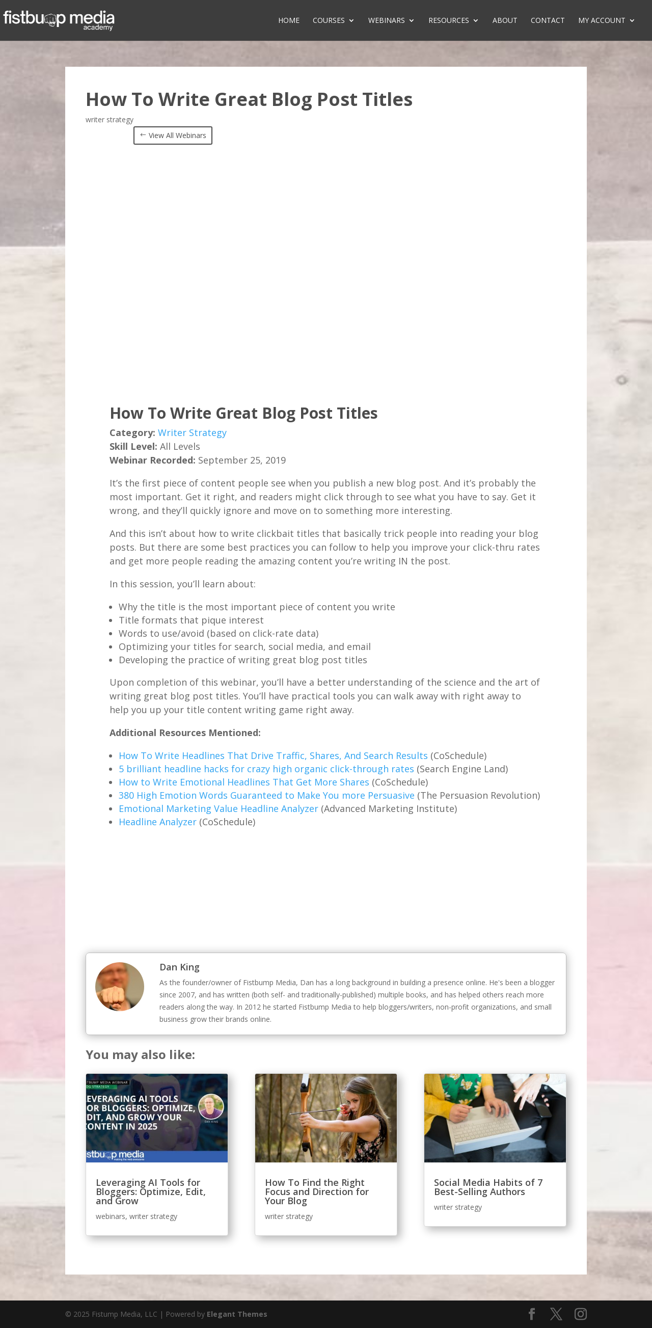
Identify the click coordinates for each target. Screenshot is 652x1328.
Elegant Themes (237, 1314)
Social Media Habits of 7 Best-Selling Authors (488, 1187)
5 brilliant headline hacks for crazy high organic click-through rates (266, 769)
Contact (548, 21)
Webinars (386, 21)
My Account (602, 21)
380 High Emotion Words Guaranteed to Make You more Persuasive (267, 795)
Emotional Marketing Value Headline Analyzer (218, 808)
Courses (329, 21)
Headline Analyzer (158, 822)
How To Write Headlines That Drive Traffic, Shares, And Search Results (273, 755)
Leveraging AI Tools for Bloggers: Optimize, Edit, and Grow (151, 1191)
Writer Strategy (192, 432)
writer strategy (109, 119)
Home (289, 21)
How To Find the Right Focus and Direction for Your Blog (317, 1191)
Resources (448, 21)
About (505, 21)
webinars (110, 1216)
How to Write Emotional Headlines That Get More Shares (244, 782)
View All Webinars (177, 135)
